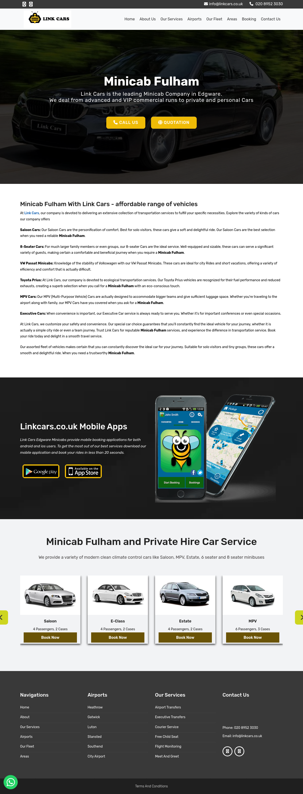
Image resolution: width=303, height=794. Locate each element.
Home (130, 19)
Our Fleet (214, 19)
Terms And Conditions (151, 786)
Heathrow (95, 707)
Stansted (95, 737)
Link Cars (31, 213)
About (25, 717)
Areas (232, 19)
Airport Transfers (168, 707)
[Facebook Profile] (24, 4)
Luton (92, 727)
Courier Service (166, 727)
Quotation (174, 122)
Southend (95, 746)
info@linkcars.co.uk (223, 4)
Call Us (125, 122)
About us (147, 19)
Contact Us (271, 19)
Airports (194, 19)
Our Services (171, 19)
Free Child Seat (166, 737)
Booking (249, 19)
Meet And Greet (167, 756)
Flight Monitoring (168, 746)
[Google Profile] (31, 4)
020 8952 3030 (265, 4)
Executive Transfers (170, 717)
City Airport (96, 756)
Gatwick (94, 717)
